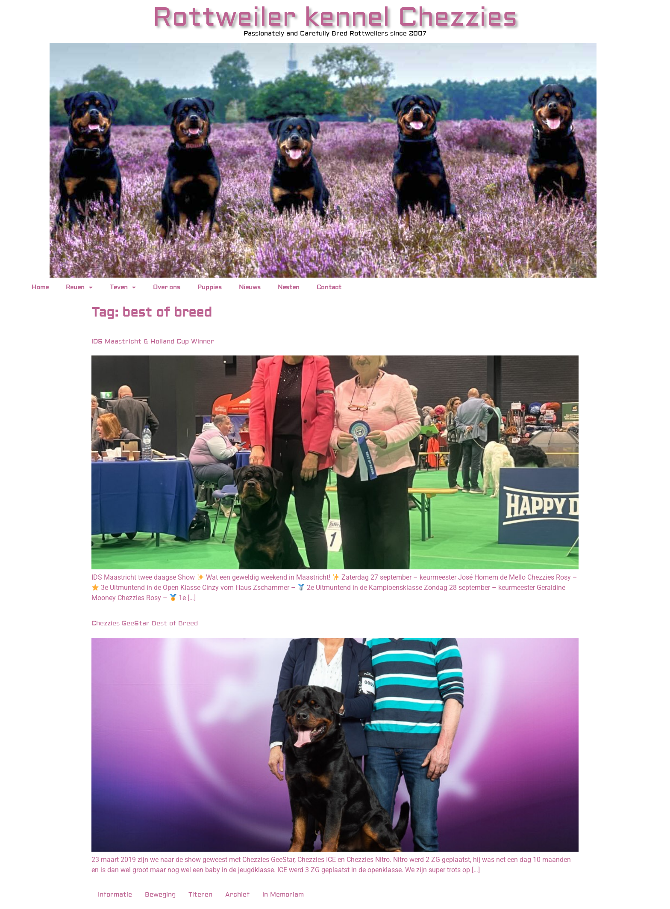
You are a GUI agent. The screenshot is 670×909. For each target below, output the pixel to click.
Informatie (115, 895)
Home (40, 287)
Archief (237, 895)
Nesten (289, 287)
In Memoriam (283, 895)
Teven (123, 287)
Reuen (79, 287)
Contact (329, 287)
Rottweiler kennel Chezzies (335, 17)
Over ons (166, 287)
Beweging (160, 895)
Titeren (200, 895)
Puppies (209, 287)
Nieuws (250, 287)
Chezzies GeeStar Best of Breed (144, 623)
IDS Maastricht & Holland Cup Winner (152, 342)
